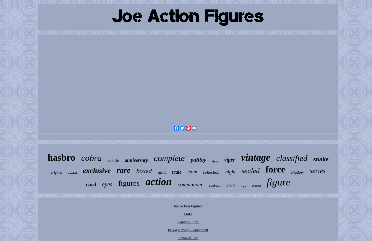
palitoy (198, 160)
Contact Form (188, 222)
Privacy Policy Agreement (188, 230)
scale (176, 172)
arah (230, 185)
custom (215, 185)
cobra (91, 158)
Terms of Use (188, 238)
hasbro (61, 157)
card (91, 184)
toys (243, 186)
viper (229, 160)
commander (190, 185)
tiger (215, 161)
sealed (250, 171)
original (56, 172)
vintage (255, 157)
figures (128, 183)
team (192, 172)
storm (256, 185)
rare (124, 170)
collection (211, 172)
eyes (107, 184)
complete (169, 158)
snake (321, 159)
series (318, 171)
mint (162, 172)
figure (278, 182)
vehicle (113, 160)
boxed (144, 171)
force (275, 169)
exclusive (97, 171)
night (230, 172)
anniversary (136, 160)
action (158, 182)
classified (292, 158)
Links (188, 214)
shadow (297, 172)
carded (72, 173)
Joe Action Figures (188, 206)
